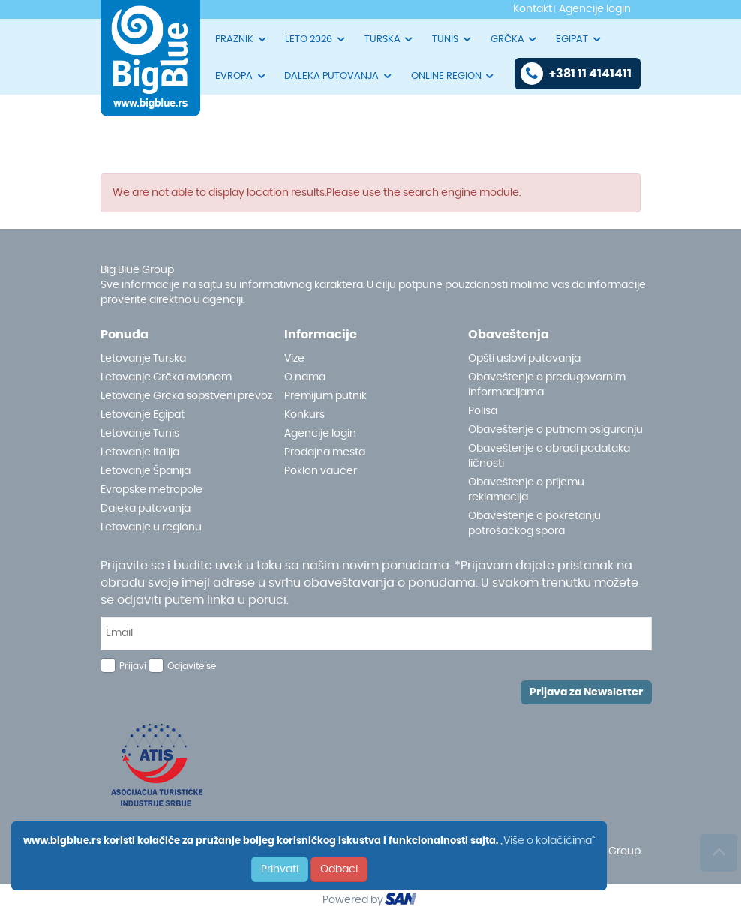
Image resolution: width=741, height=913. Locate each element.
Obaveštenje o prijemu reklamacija (526, 490)
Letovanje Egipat (142, 415)
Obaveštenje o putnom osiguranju (555, 430)
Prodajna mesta (324, 452)
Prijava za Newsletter (586, 692)
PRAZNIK (241, 39)
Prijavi (132, 666)
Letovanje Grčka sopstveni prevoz (186, 396)
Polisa (482, 411)
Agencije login (320, 433)
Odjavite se (191, 666)
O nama (305, 377)
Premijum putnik (325, 396)
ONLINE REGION (453, 76)
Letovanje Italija (139, 452)
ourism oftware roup (402, 901)
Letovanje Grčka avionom (166, 377)
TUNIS (452, 39)
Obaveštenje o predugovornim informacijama (547, 385)
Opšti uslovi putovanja (524, 358)
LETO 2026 (315, 39)
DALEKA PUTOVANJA (338, 76)
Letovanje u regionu (151, 527)
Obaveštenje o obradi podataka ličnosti (549, 456)
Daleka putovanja (145, 508)
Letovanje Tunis (139, 433)
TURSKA (389, 39)
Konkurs (304, 415)
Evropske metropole (151, 490)
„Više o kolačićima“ (547, 841)
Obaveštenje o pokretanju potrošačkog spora (534, 523)
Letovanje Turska (143, 358)
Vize (294, 358)
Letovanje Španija (145, 471)
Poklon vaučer (320, 471)
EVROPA (241, 76)
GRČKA (514, 39)
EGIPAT (579, 39)
